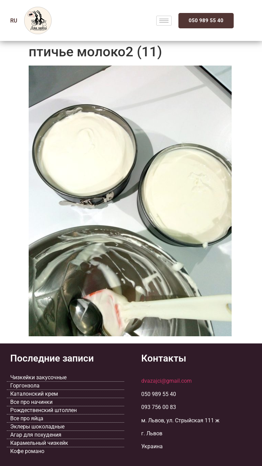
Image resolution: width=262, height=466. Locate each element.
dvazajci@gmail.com (166, 381)
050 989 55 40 (206, 20)
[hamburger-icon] (164, 21)
